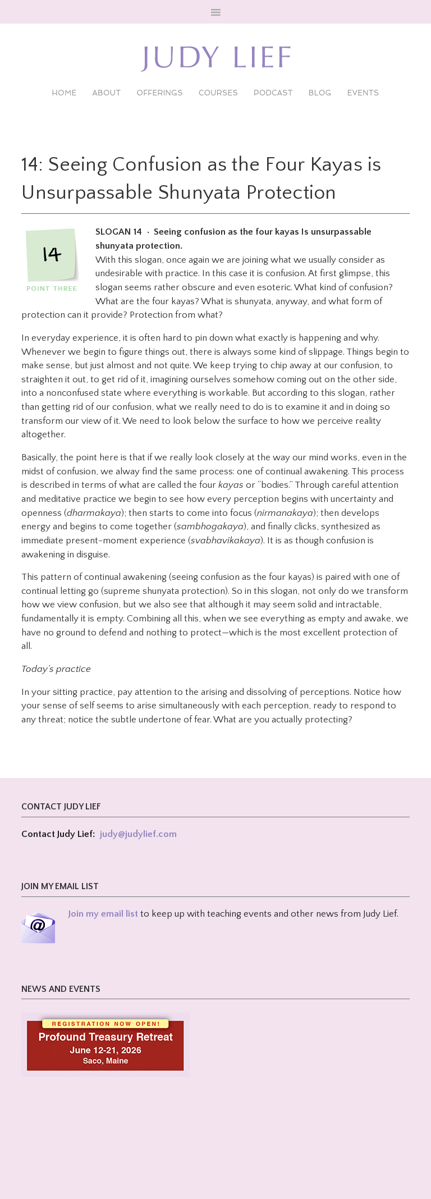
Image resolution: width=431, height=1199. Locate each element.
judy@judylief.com (138, 834)
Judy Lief (215, 59)
